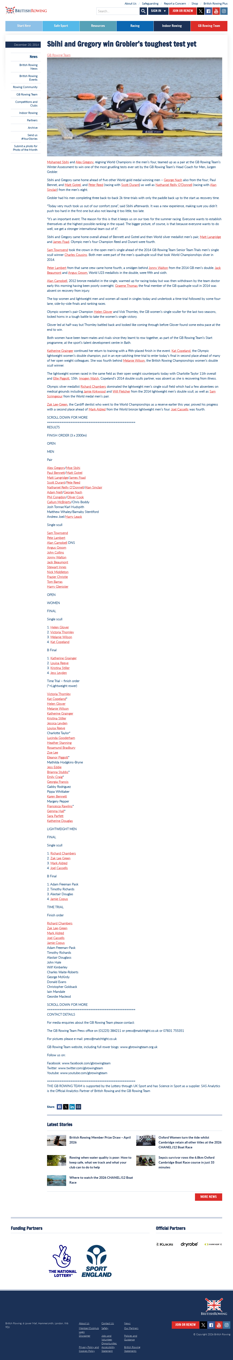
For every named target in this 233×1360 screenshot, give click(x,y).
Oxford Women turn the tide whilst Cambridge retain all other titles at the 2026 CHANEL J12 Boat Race (190, 1142)
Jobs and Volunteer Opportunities (109, 1339)
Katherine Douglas (60, 821)
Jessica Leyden (57, 723)
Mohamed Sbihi (58, 162)
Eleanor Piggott (57, 757)
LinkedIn (72, 1107)
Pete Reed (73, 482)
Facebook (59, 1107)
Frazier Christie (57, 577)
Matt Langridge (210, 237)
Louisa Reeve (59, 663)
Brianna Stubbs (57, 772)
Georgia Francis (57, 782)
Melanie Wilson (134, 360)
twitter (200, 11)
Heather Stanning (59, 743)
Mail (78, 1107)
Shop (195, 3)
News (33, 57)
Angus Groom (77, 273)
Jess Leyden (58, 673)
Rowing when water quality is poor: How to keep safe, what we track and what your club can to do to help (100, 1162)
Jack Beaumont (57, 562)
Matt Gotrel (73, 185)
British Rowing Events (28, 77)
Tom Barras (55, 582)
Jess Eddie (54, 767)
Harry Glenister (57, 586)
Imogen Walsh (89, 378)
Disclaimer (84, 1335)
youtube (216, 11)
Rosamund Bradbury (61, 747)
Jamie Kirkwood (95, 391)
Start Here (24, 26)
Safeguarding (150, 3)
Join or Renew (183, 11)
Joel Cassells (179, 409)
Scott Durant (130, 185)
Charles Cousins (76, 255)
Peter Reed (95, 185)
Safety (104, 1328)
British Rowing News (28, 66)
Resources (98, 26)
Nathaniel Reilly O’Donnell (174, 185)
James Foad (61, 242)
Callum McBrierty (59, 502)
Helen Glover (103, 312)
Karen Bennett (57, 796)
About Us (130, 3)
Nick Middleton (57, 572)
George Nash (173, 180)
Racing (135, 26)
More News (208, 1197)
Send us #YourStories (29, 136)
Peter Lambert (56, 268)
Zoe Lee (52, 752)
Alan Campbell (57, 281)
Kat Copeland (181, 351)
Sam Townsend (57, 250)
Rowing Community (25, 87)
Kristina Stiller (60, 668)
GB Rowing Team (209, 26)
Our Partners (131, 1328)
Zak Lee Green (60, 858)
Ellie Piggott (61, 378)
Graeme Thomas (126, 286)
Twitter (65, 1107)
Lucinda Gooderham (61, 738)
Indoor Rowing (172, 26)
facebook (208, 11)
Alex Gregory (84, 162)
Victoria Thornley (62, 632)
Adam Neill (54, 492)
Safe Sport (61, 26)
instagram (224, 11)
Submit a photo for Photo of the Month (25, 147)
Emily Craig (55, 777)
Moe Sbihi (73, 468)
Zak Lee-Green (57, 404)
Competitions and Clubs (26, 103)
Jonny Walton (158, 268)
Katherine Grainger (60, 351)
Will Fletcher (121, 391)
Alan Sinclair (93, 487)
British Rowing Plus (216, 3)
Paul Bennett (56, 473)
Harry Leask (73, 517)
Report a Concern (175, 3)
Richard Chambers (93, 386)
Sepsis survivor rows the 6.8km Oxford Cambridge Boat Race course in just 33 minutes (186, 1162)
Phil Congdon (56, 497)
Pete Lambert (56, 538)
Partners (32, 120)
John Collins (55, 552)
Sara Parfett (55, 816)
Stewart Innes (56, 567)
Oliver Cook (75, 497)
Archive (32, 127)
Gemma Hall (55, 811)
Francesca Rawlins (59, 806)
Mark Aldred (97, 409)
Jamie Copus (59, 899)
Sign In (156, 11)
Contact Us (107, 1323)
